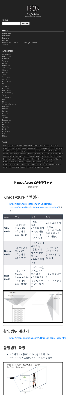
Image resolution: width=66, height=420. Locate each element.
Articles (5, 45)
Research (5, 40)
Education (6, 36)
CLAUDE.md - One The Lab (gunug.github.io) (19, 42)
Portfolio (5, 38)
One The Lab (7, 33)
